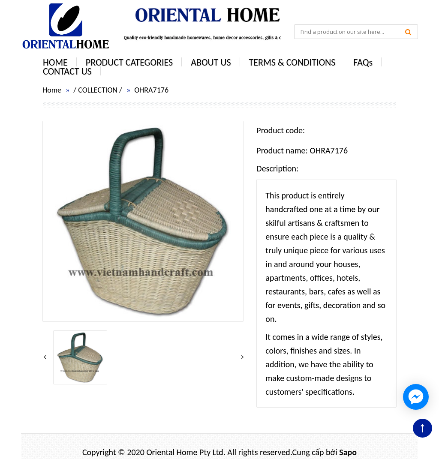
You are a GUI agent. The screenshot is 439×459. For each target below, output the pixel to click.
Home (51, 90)
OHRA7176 (151, 90)
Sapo (348, 452)
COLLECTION (97, 90)
